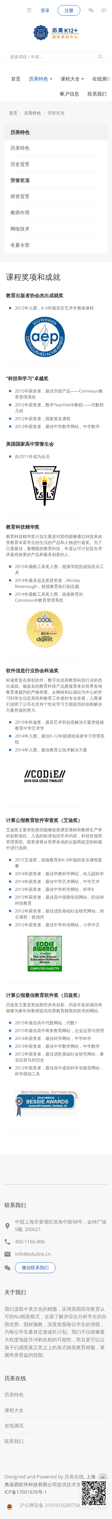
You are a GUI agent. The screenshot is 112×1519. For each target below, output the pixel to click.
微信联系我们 (35, 1267)
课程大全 (72, 78)
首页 (16, 78)
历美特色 (40, 78)
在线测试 (14, 1425)
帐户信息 (69, 93)
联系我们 (97, 93)
